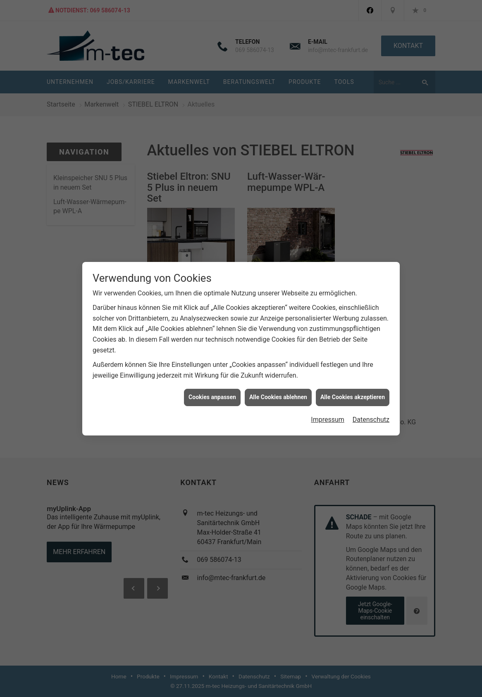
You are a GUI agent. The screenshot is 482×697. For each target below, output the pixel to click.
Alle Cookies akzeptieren (352, 392)
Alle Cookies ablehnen (278, 392)
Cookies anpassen (212, 392)
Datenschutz (371, 414)
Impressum (327, 414)
